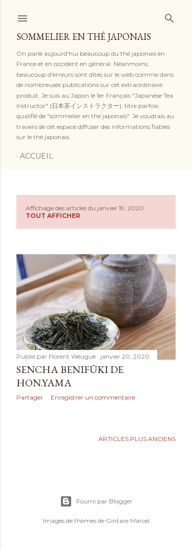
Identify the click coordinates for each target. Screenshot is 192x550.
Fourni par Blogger (96, 501)
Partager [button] (29, 397)
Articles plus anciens (137, 439)
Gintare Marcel (128, 520)
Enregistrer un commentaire (93, 397)
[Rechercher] (169, 16)
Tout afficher (53, 215)
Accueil (36, 156)
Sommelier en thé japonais (83, 36)
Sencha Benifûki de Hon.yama (69, 376)
